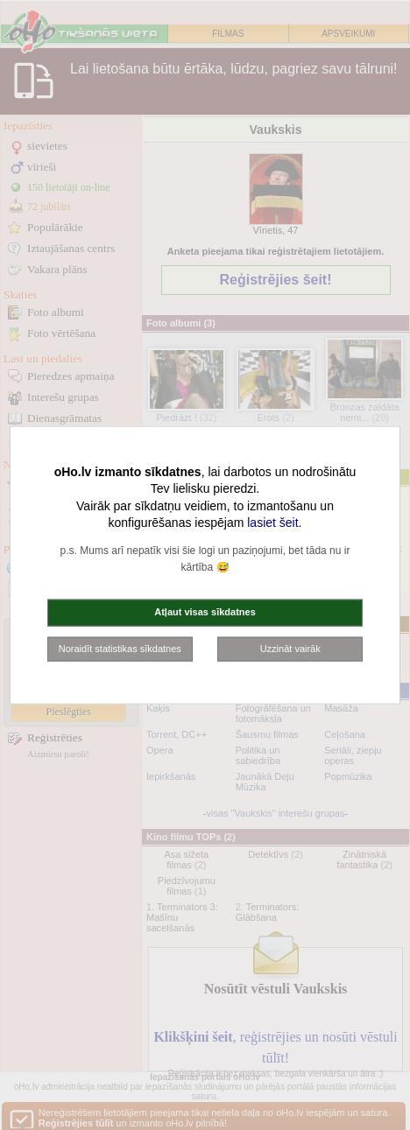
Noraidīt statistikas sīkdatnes (120, 647)
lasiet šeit (272, 523)
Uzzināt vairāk (290, 647)
